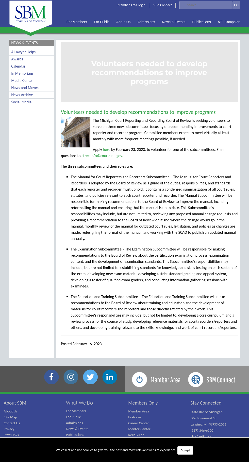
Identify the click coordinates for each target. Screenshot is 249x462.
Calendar (18, 66)
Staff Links (11, 435)
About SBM (15, 403)
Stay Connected (205, 403)
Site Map (10, 417)
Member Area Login (132, 5)
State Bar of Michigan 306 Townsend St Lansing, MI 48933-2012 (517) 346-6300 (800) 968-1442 (208, 424)
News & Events (77, 428)
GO (236, 5)
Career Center (138, 423)
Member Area (138, 411)
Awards (17, 59)
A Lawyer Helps (23, 52)
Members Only (143, 403)
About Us (10, 411)
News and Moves (25, 87)
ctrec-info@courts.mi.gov (102, 155)
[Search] (205, 5)
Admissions (74, 423)
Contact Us (12, 423)
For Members (76, 411)
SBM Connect (162, 5)
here (106, 149)
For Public (73, 417)
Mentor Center (139, 429)
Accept (185, 450)
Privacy (9, 429)
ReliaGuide (136, 435)
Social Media (21, 102)
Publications (75, 434)
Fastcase (134, 417)
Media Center (22, 80)
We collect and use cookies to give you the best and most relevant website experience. (124, 450)
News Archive (22, 94)
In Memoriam (22, 73)
